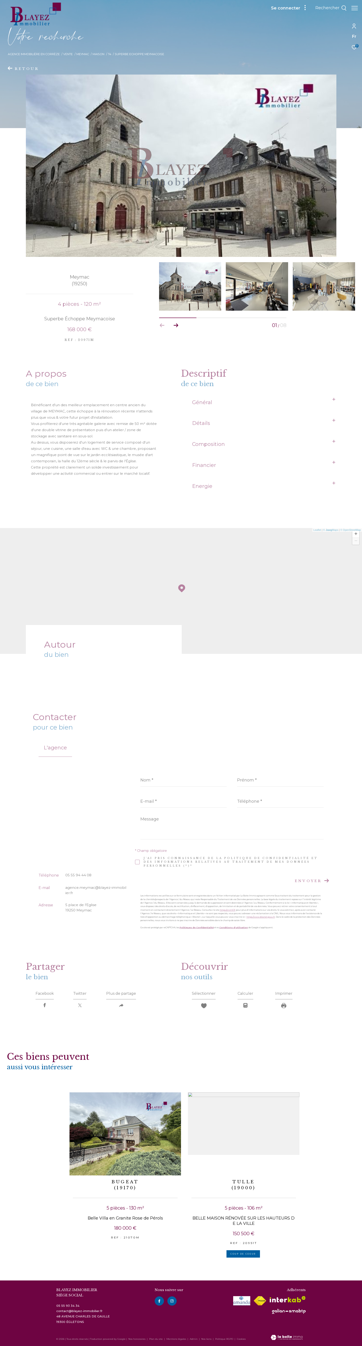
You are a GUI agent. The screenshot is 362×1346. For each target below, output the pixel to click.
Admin (194, 1338)
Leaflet (317, 530)
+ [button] (355, 534)
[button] (176, 325)
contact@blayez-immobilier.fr (79, 1311)
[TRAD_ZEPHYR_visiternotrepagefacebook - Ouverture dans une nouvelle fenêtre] (159, 1301)
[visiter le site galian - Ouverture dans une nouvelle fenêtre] (289, 1311)
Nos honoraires (136, 1338)
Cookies (241, 1339)
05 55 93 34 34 (67, 1305)
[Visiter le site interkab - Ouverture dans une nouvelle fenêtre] (288, 1299)
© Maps (330, 530)
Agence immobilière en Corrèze (34, 54)
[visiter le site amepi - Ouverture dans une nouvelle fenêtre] (241, 1300)
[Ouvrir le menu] (354, 8)
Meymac (82, 54)
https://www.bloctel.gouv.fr (261, 917)
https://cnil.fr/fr (227, 910)
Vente (68, 54)
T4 (109, 54)
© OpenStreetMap (350, 530)
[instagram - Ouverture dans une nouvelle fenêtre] (172, 1301)
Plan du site (156, 1338)
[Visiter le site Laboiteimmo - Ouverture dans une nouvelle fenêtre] (287, 1338)
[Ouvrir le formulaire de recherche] (328, 8)
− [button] (355, 541)
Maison (98, 54)
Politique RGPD (224, 1338)
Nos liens (206, 1338)
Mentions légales (176, 1338)
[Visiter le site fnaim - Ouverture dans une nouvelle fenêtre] (260, 1300)
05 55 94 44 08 (78, 875)
